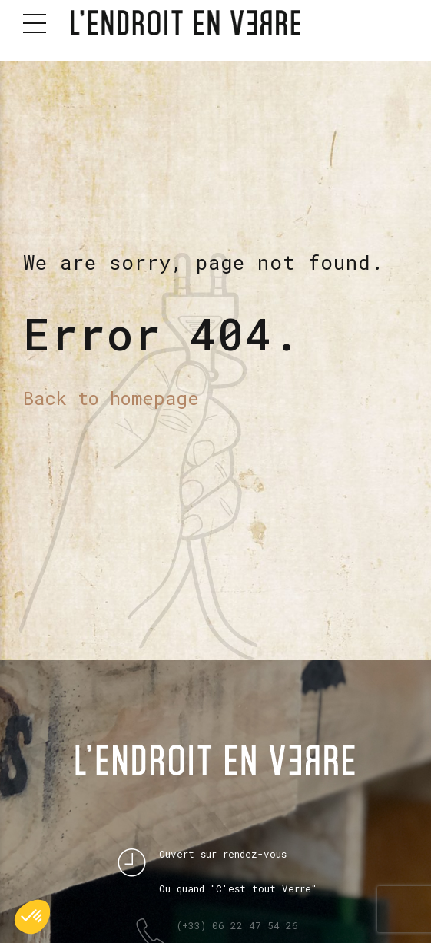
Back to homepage (111, 398)
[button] (32, 916)
